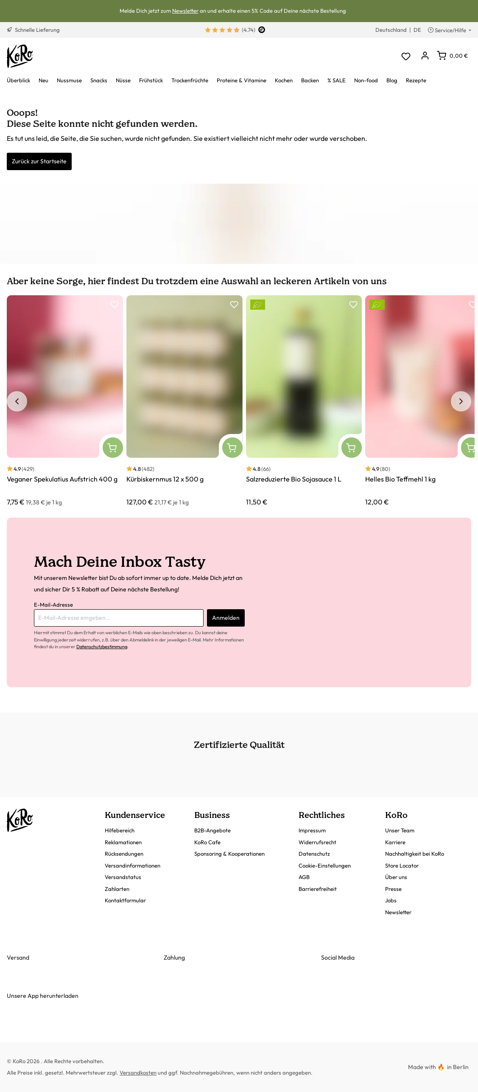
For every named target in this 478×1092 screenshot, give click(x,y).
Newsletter (185, 10)
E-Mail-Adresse (53, 604)
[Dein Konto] (424, 56)
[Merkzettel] (405, 56)
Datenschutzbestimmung (101, 647)
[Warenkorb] (452, 56)
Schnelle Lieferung (33, 29)
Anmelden (226, 618)
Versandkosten (138, 1072)
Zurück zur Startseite (39, 161)
